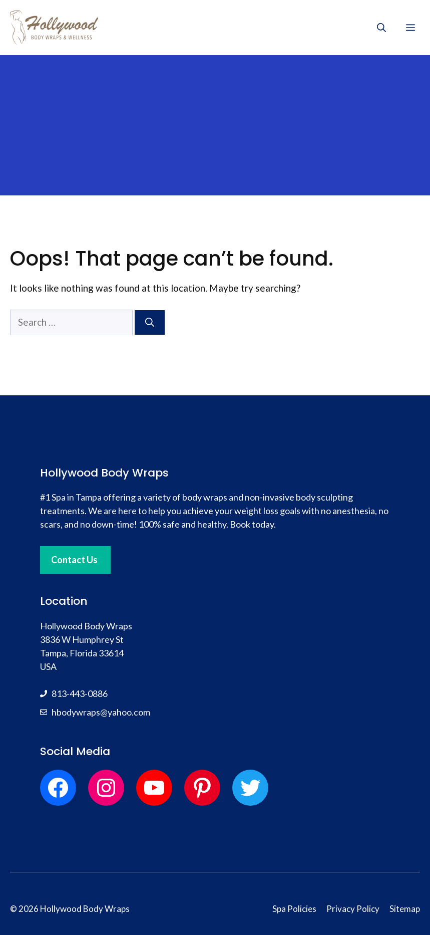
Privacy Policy (352, 908)
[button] (381, 27)
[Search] (150, 322)
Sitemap (404, 908)
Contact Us (74, 559)
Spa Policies (294, 908)
